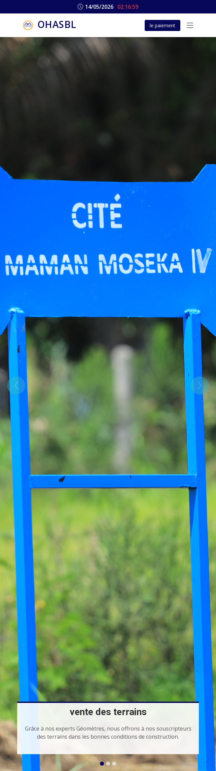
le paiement (162, 25)
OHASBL (48, 25)
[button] (16, 385)
